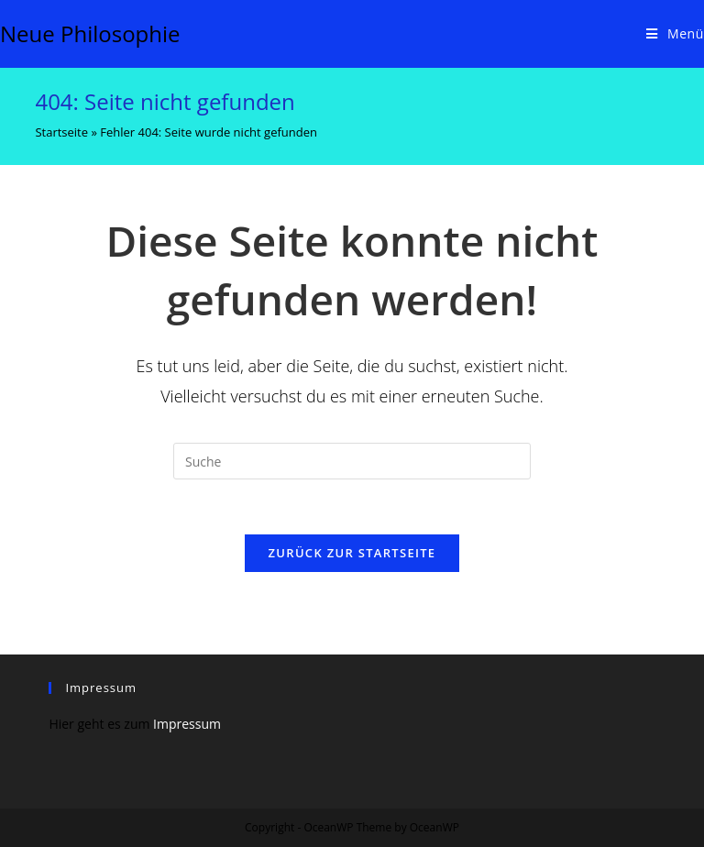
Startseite (61, 132)
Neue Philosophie (90, 33)
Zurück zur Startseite (352, 552)
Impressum (187, 723)
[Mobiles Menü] (675, 34)
